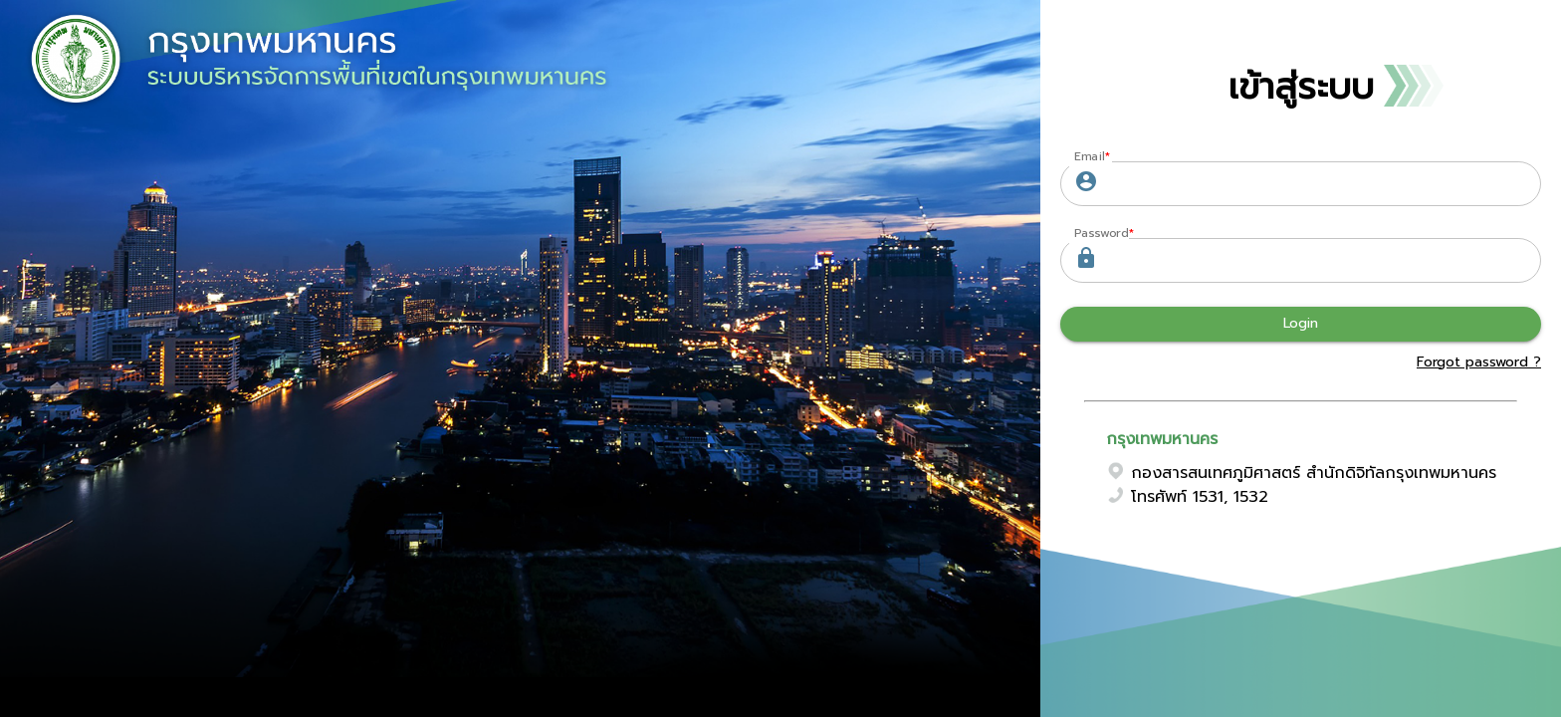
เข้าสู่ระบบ (1301, 87)
